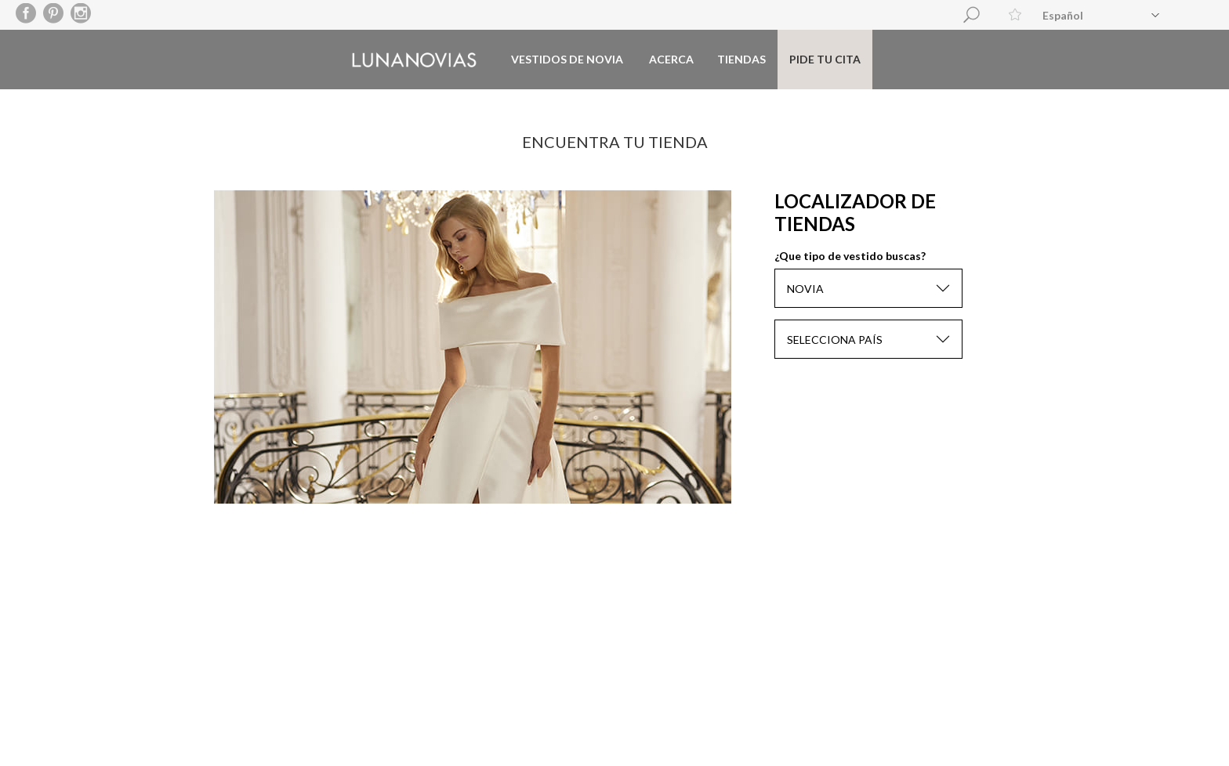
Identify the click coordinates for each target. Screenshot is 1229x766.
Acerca (671, 59)
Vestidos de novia (567, 59)
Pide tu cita (825, 59)
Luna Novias (414, 60)
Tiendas (741, 59)
